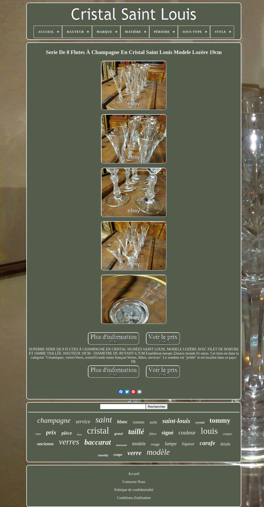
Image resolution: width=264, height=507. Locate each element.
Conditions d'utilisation (134, 498)
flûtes (152, 434)
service (83, 421)
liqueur (188, 443)
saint (103, 419)
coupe (117, 455)
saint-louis (176, 420)
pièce (67, 433)
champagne (53, 420)
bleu (79, 434)
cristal (98, 431)
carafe (207, 443)
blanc (122, 421)
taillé (136, 431)
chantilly (103, 455)
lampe (171, 443)
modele (139, 443)
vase (38, 434)
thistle (225, 444)
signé (168, 432)
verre (134, 453)
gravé (118, 434)
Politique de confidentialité (133, 490)
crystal (199, 422)
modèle (158, 452)
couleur (187, 432)
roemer (138, 422)
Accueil (133, 474)
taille (153, 422)
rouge (155, 444)
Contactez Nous (133, 482)
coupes (227, 434)
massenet (121, 445)
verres (69, 441)
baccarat (97, 442)
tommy (220, 420)
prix (51, 432)
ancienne (45, 443)
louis (209, 431)
